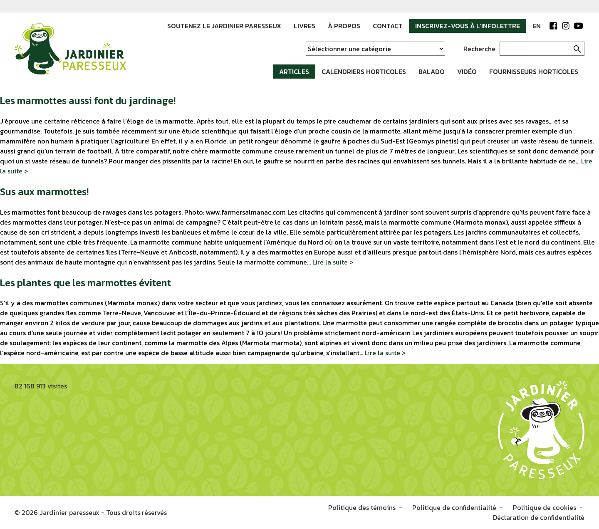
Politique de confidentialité (454, 507)
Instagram (565, 26)
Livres (304, 26)
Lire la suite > (332, 262)
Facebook (553, 26)
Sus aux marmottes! (44, 191)
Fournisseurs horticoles (533, 72)
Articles (294, 72)
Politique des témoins (362, 507)
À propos (344, 26)
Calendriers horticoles (364, 72)
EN (536, 26)
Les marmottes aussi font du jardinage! (88, 100)
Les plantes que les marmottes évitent (85, 282)
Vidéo (467, 72)
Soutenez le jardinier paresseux (224, 26)
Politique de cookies (544, 507)
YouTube (578, 26)
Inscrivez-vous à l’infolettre (467, 26)
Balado (431, 72)
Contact (388, 26)
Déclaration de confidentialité (538, 517)
